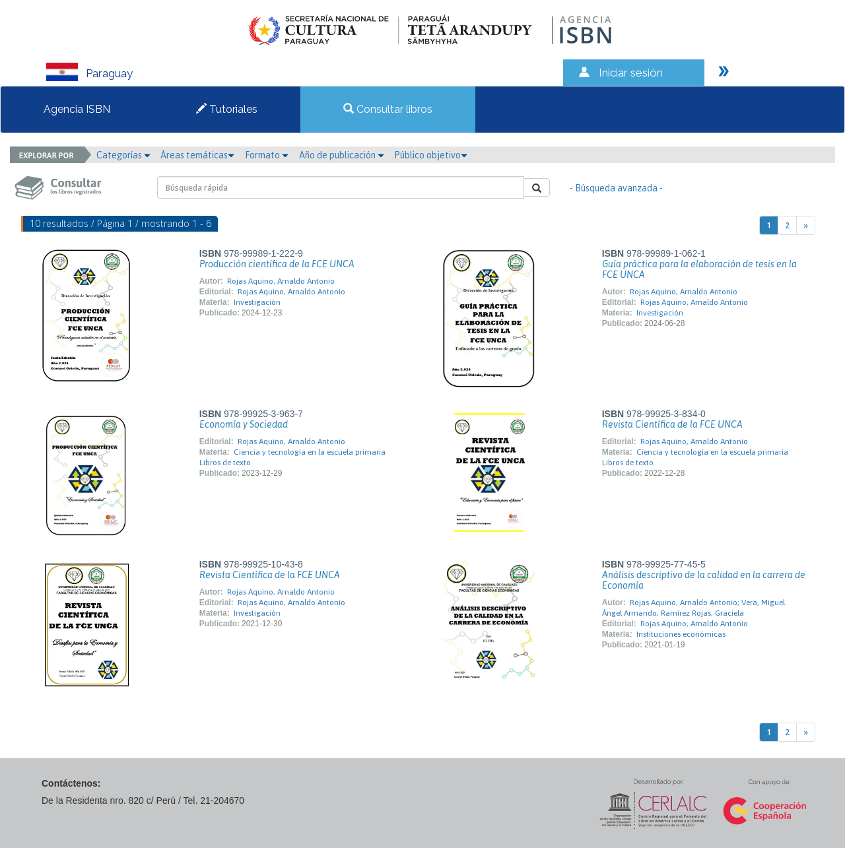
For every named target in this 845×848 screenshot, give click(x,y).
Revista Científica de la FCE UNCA (672, 424)
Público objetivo (430, 155)
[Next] (805, 225)
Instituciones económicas (681, 634)
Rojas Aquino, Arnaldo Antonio (281, 281)
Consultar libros (387, 109)
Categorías (123, 155)
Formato (266, 155)
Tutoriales (226, 109)
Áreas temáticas (197, 155)
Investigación (257, 302)
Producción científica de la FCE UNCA (277, 264)
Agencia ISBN (77, 109)
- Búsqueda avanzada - (616, 188)
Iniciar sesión (631, 72)
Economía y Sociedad (243, 424)
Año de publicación (341, 155)
